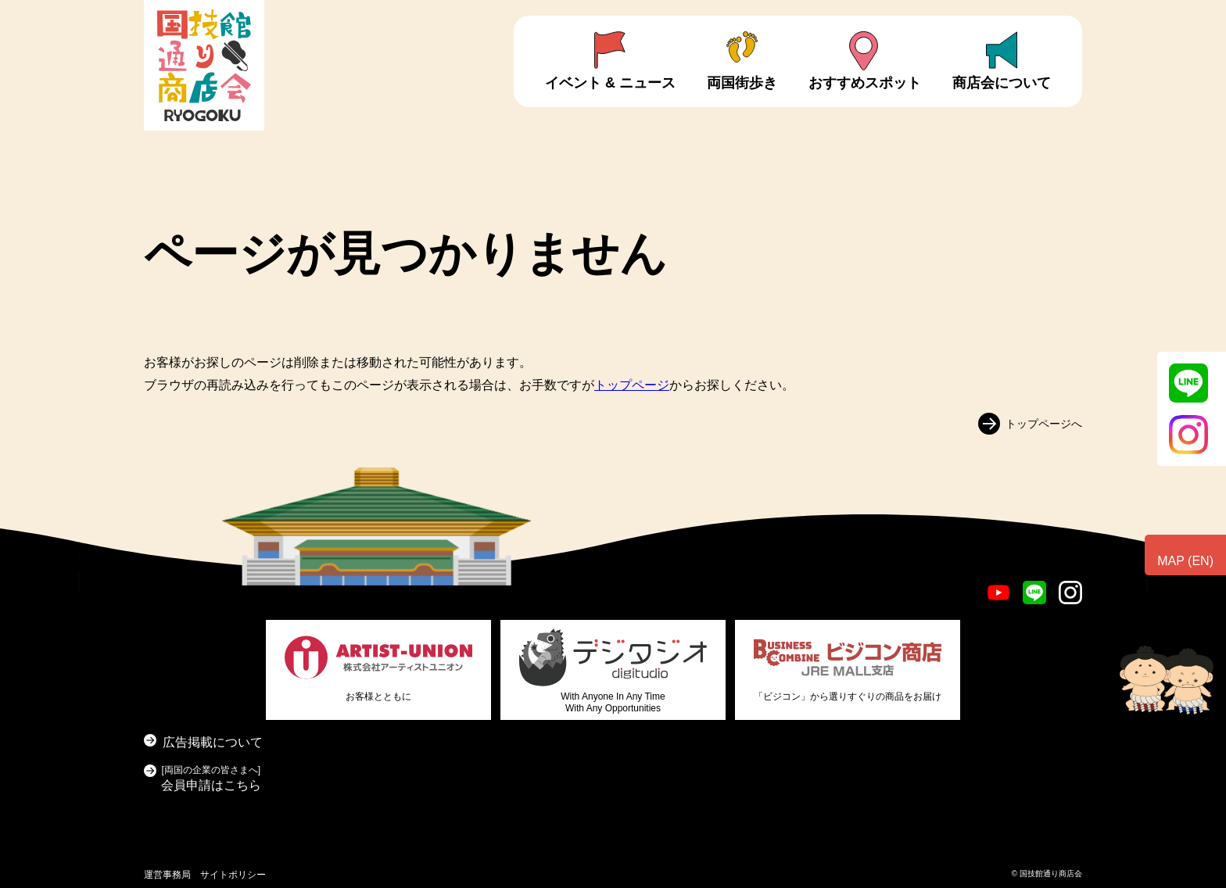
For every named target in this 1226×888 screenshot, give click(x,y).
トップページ (631, 385)
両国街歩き (742, 83)
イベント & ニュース (610, 83)
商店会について (1001, 83)
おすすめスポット (864, 83)
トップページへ (1044, 423)
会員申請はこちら (211, 776)
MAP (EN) (1185, 561)
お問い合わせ (1163, 623)
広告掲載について (213, 742)
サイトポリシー (233, 874)
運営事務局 (167, 874)
